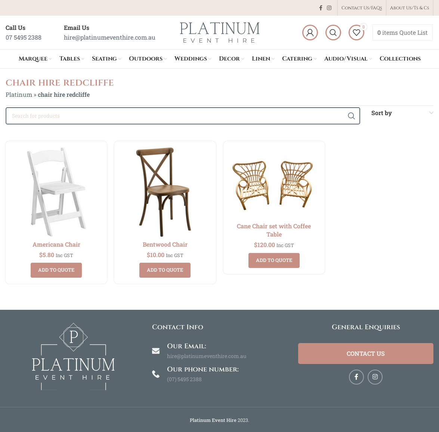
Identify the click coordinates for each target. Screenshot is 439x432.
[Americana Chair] (56, 192)
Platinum (19, 94)
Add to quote (56, 269)
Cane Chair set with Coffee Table (274, 230)
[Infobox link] (23, 32)
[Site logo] (219, 32)
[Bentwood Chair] (165, 192)
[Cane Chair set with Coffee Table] (274, 183)
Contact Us (366, 353)
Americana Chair (56, 244)
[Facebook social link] (321, 8)
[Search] (333, 32)
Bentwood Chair (165, 244)
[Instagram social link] (329, 8)
